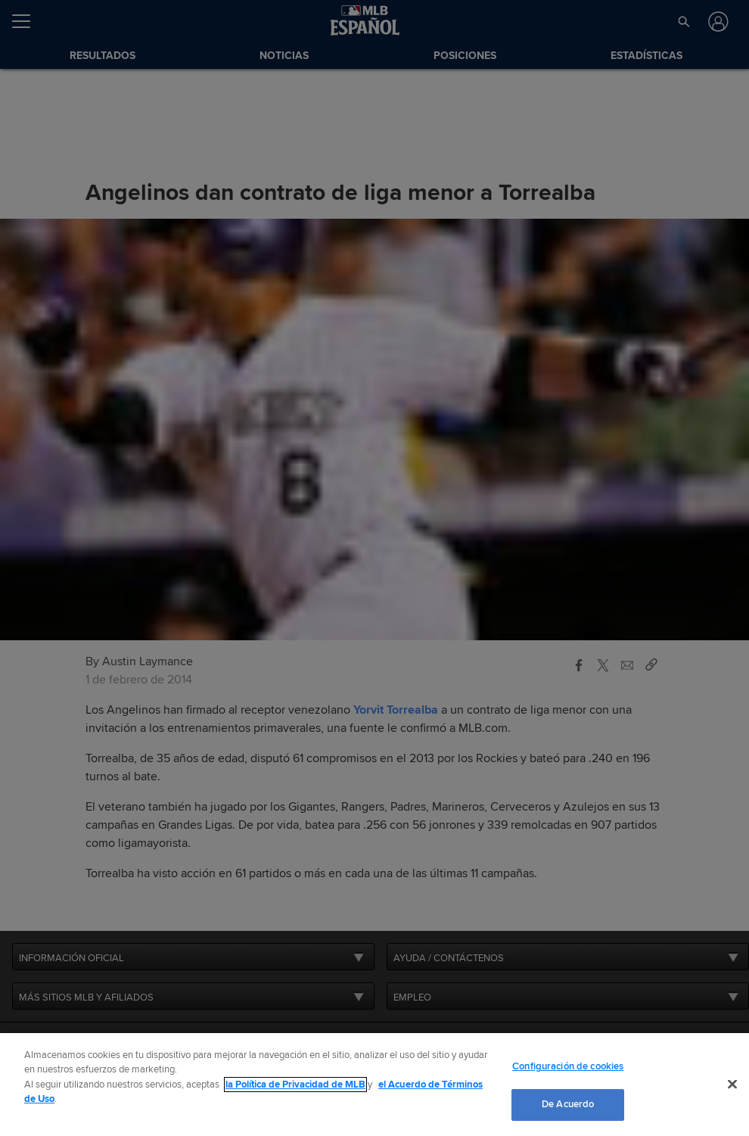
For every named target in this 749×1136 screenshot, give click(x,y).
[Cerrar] (732, 1083)
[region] (374, 1084)
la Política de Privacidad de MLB (295, 1084)
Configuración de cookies (567, 1066)
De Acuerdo (568, 1104)
